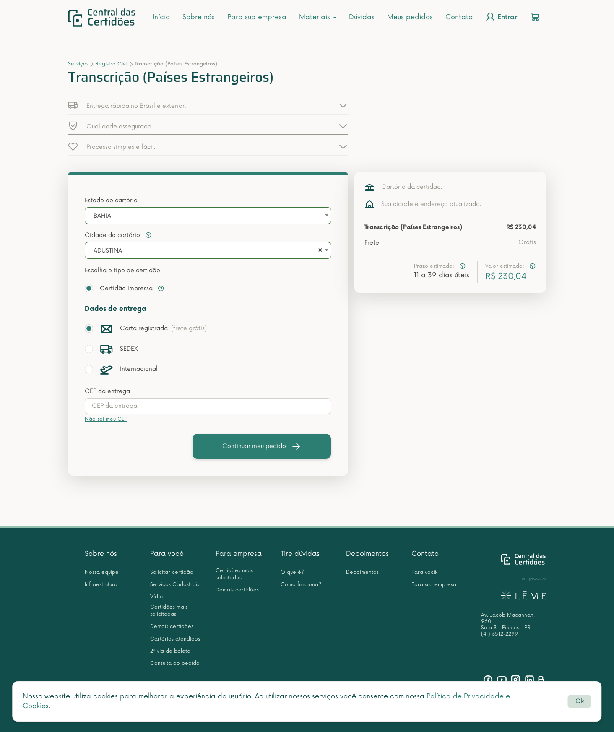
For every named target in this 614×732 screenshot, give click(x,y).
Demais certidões (171, 626)
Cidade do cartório (118, 235)
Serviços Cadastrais (174, 584)
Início (161, 17)
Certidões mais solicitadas (168, 610)
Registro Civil (111, 64)
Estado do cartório (111, 200)
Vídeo (157, 597)
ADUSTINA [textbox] (108, 250)
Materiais (317, 17)
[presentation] (208, 406)
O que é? (292, 572)
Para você (167, 554)
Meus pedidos (410, 17)
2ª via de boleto (170, 651)
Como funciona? (301, 584)
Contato (459, 17)
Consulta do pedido (175, 663)
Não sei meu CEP (106, 419)
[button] (208, 105)
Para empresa (239, 554)
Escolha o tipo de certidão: (123, 270)
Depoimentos (367, 554)
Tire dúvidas (300, 554)
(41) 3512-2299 (499, 634)
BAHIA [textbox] (102, 215)
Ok (579, 701)
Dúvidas (362, 17)
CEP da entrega (107, 391)
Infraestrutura (101, 584)
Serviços (78, 64)
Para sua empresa (256, 17)
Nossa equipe (102, 572)
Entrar (501, 17)
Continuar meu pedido (261, 446)
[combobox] (208, 215)
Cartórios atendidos (175, 639)
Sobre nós (198, 17)
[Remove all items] (319, 250)
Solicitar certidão (171, 572)
